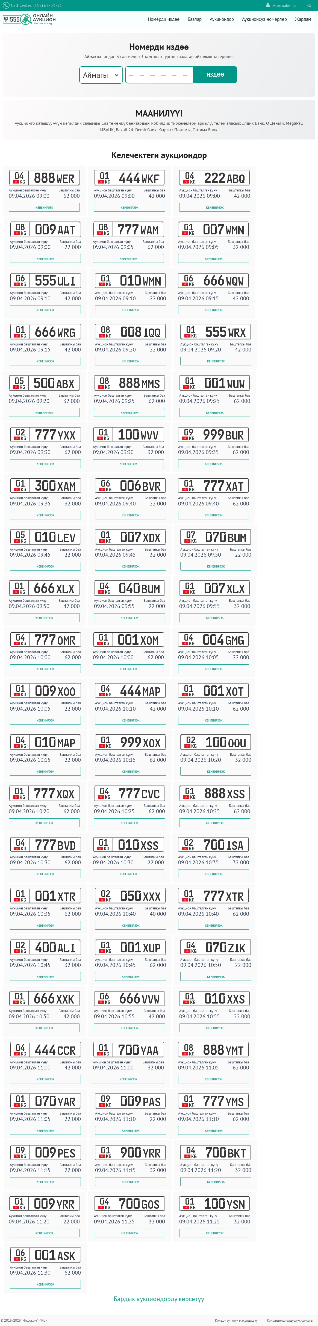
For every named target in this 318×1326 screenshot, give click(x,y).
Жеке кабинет (281, 5)
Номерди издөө (163, 19)
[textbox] (160, 75)
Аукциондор (222, 19)
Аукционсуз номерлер (264, 19)
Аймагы (95, 75)
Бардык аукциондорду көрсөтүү (159, 1299)
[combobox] (101, 75)
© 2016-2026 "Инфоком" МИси (24, 1320)
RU (309, 5)
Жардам (303, 19)
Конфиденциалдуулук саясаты (290, 1320)
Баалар (195, 19)
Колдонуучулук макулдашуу (236, 1320)
